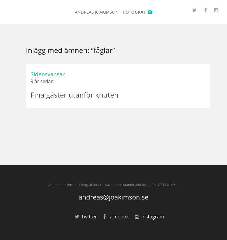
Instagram (149, 216)
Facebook (116, 216)
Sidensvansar (48, 74)
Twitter (86, 216)
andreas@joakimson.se (113, 197)
